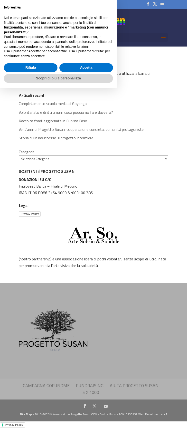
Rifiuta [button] (30, 408)
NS (165, 414)
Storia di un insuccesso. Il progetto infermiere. (56, 138)
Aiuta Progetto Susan (134, 385)
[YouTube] (162, 5)
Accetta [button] (86, 408)
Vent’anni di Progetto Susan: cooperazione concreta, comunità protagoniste (81, 129)
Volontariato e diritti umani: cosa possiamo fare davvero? (66, 112)
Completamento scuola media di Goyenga (53, 103)
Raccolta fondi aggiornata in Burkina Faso (53, 121)
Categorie (27, 152)
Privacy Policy (30, 213)
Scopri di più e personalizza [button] (58, 418)
